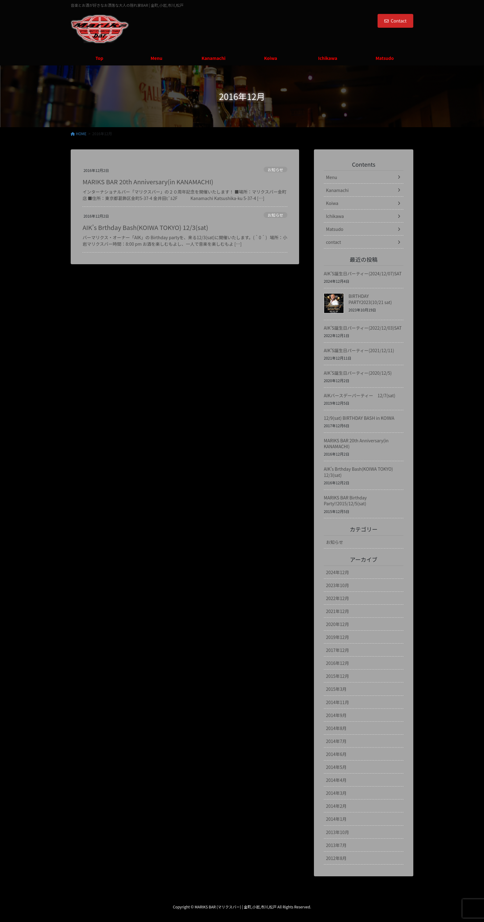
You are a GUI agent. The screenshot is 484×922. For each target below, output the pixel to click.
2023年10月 (337, 585)
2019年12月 (337, 637)
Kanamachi (337, 190)
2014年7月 (336, 741)
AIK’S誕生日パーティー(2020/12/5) (358, 373)
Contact (395, 21)
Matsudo (334, 229)
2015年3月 (336, 689)
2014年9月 (336, 715)
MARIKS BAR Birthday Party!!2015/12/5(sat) (345, 500)
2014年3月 (336, 793)
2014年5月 (336, 767)
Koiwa (332, 203)
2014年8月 (336, 728)
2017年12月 (337, 650)
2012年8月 (336, 858)
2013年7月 (336, 845)
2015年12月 (337, 676)
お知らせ (275, 170)
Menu (331, 177)
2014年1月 (336, 819)
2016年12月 (337, 663)
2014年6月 (336, 754)
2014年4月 (336, 780)
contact (333, 242)
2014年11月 (337, 702)
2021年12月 (337, 611)
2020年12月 (337, 624)
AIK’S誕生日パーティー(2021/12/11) (359, 350)
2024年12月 (337, 572)
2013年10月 (337, 832)
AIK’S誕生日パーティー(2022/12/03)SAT (363, 328)
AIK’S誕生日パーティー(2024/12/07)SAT (363, 273)
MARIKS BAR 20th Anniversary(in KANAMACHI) (147, 181)
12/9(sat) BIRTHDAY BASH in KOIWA (359, 418)
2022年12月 (337, 598)
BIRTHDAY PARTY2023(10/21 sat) (370, 299)
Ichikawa (335, 216)
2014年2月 (336, 806)
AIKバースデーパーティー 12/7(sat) (359, 395)
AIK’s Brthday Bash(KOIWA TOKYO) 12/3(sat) (145, 227)
